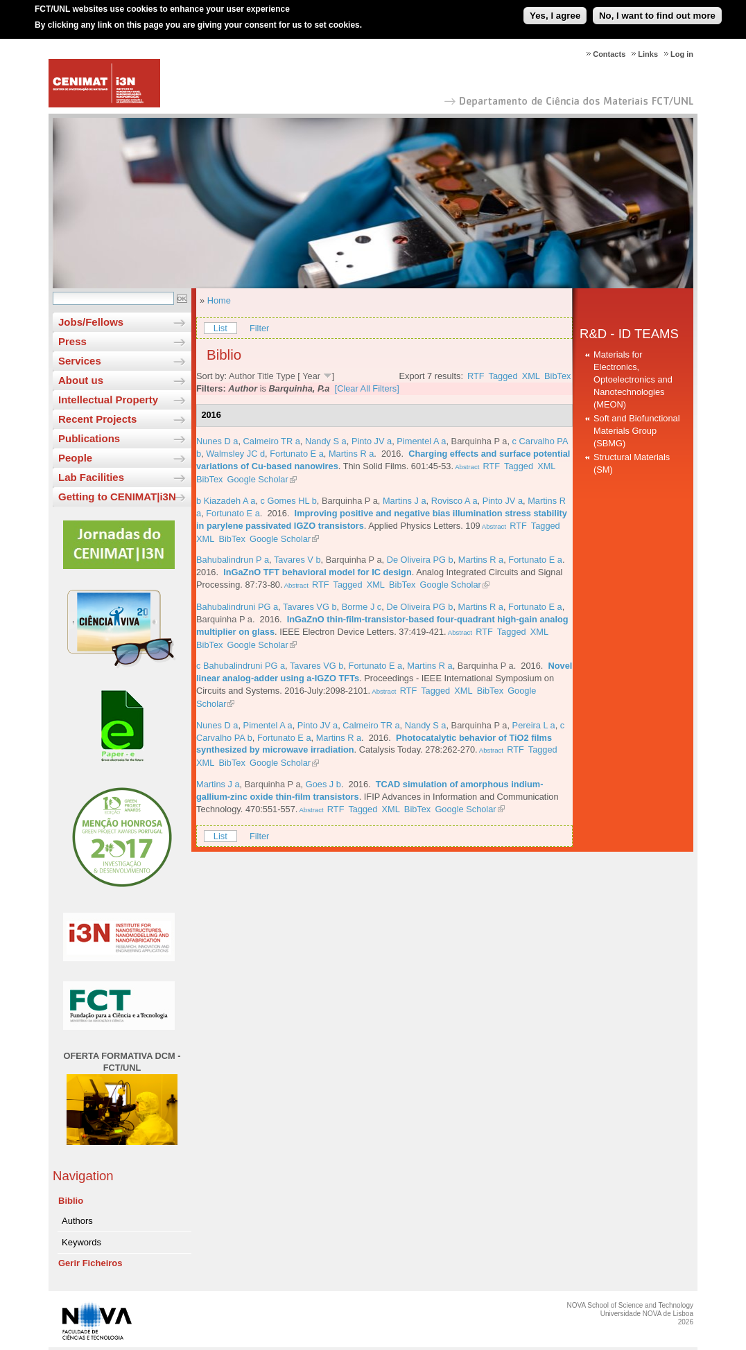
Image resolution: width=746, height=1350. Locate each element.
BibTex (557, 376)
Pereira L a (533, 725)
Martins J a (404, 501)
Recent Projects (97, 419)
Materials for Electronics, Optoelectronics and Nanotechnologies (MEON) (633, 379)
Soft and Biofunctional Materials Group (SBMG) (636, 430)
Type (285, 376)
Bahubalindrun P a (232, 559)
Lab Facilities (91, 477)
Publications (89, 438)
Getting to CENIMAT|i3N (117, 496)
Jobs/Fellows (90, 322)
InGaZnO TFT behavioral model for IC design (317, 572)
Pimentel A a (421, 441)
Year (311, 376)
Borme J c (362, 607)
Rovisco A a (454, 501)
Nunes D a (217, 441)
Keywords (81, 1242)
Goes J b (323, 784)
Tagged (503, 376)
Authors (77, 1221)
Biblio (70, 1200)
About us (80, 380)
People (75, 458)
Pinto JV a (372, 441)
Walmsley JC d (235, 453)
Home (219, 300)
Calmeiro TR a (271, 441)
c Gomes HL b (289, 501)
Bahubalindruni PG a (237, 607)
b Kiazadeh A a (225, 501)
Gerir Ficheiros (90, 1263)
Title (265, 376)
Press (72, 341)
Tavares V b (297, 559)
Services (79, 361)
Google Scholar (257, 479)
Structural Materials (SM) (631, 463)
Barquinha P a (479, 441)
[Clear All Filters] (367, 388)
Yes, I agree (555, 9)
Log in (681, 54)
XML (531, 376)
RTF (476, 376)
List (220, 328)
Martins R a (351, 453)
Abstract (466, 467)
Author (242, 376)
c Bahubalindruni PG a (240, 665)
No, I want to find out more (657, 9)
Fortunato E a (297, 453)
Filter (259, 328)
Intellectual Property (108, 399)
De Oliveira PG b (420, 559)
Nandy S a (326, 441)
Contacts (609, 54)
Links (648, 54)
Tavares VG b (310, 607)
